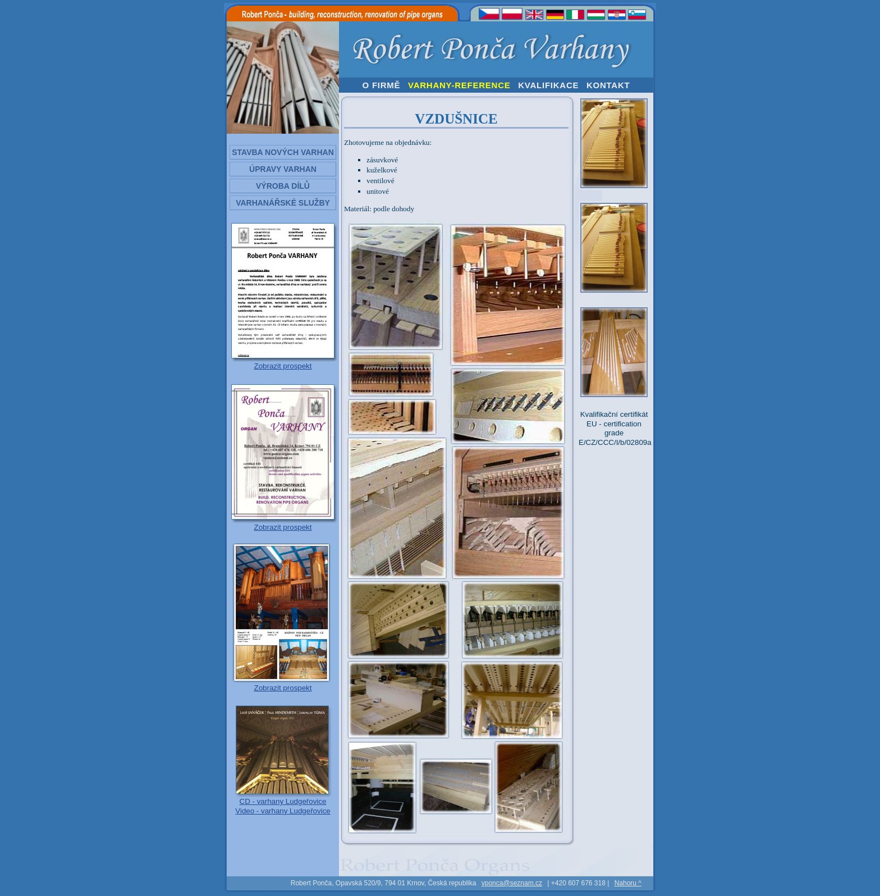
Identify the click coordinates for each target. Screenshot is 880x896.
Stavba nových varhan (283, 152)
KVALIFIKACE (548, 85)
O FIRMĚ (382, 85)
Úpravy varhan (283, 169)
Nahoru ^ (628, 883)
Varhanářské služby (283, 202)
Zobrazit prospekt (283, 366)
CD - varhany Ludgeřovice (283, 801)
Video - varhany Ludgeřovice (282, 811)
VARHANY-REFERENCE (459, 85)
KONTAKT (608, 85)
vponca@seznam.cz (512, 883)
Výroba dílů (283, 185)
